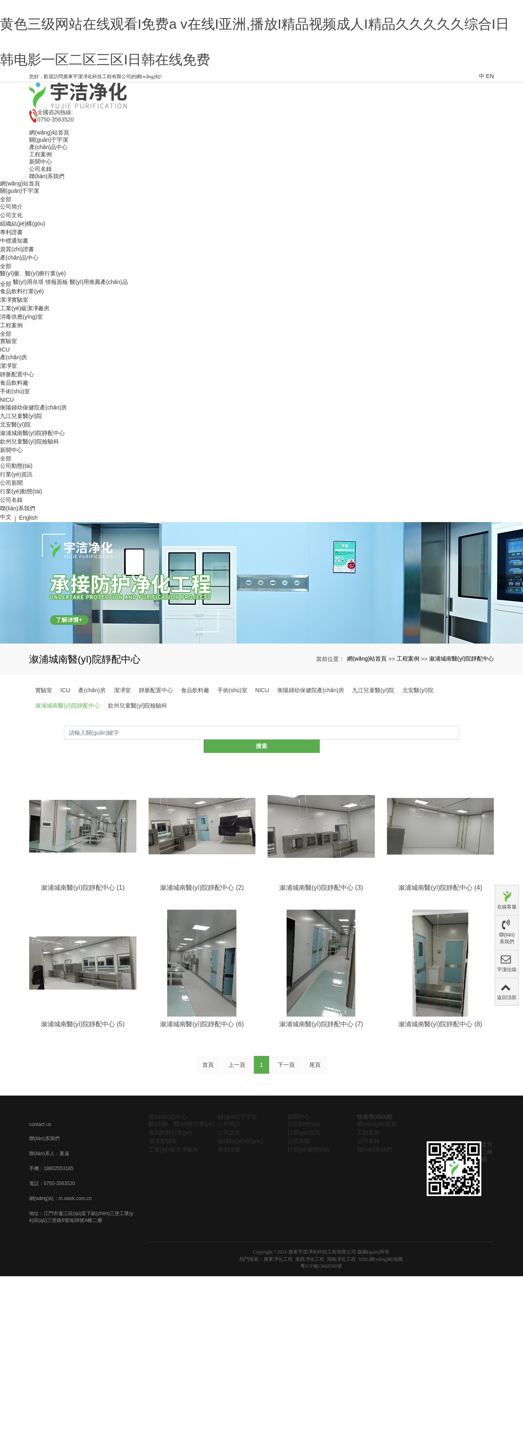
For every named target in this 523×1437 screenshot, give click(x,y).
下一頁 (286, 1123)
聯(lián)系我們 (17, 579)
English (28, 589)
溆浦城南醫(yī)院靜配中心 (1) (83, 945)
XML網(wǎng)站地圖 (380, 1318)
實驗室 (8, 412)
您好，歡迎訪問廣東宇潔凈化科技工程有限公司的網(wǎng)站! (95, 148)
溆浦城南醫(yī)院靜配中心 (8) (440, 1082)
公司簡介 (11, 278)
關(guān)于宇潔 (19, 262)
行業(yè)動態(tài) (21, 562)
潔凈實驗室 (14, 371)
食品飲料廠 (14, 454)
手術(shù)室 (15, 462)
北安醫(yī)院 (15, 496)
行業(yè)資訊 (16, 545)
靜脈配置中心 (17, 445)
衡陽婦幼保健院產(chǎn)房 (33, 478)
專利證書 (11, 303)
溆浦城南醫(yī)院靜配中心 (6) (202, 1082)
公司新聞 (11, 554)
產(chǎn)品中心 (19, 329)
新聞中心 (11, 521)
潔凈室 (8, 437)
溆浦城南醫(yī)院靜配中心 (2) (202, 945)
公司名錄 (11, 571)
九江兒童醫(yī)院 (21, 487)
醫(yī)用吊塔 (28, 353)
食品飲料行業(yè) (22, 362)
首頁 (208, 1123)
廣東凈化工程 (278, 1318)
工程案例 (11, 396)
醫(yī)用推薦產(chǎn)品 (99, 353)
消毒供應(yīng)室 (21, 388)
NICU (7, 471)
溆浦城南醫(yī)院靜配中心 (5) (83, 1082)
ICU (5, 421)
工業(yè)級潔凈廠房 (24, 379)
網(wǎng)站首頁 (20, 255)
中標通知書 (14, 312)
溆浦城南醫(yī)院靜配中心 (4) (440, 945)
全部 (5, 270)
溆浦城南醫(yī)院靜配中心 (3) (321, 945)
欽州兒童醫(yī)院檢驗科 (29, 513)
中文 (5, 588)
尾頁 (315, 1123)
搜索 (459, 804)
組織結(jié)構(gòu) (22, 295)
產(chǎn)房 (14, 428)
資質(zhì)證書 (17, 320)
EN (490, 147)
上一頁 (236, 1123)
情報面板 (56, 353)
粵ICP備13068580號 (321, 1325)
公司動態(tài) (16, 537)
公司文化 (11, 286)
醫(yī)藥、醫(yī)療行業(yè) (33, 344)
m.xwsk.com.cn (75, 1257)
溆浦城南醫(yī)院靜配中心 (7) (321, 1082)
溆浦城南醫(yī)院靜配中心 (32, 504)
